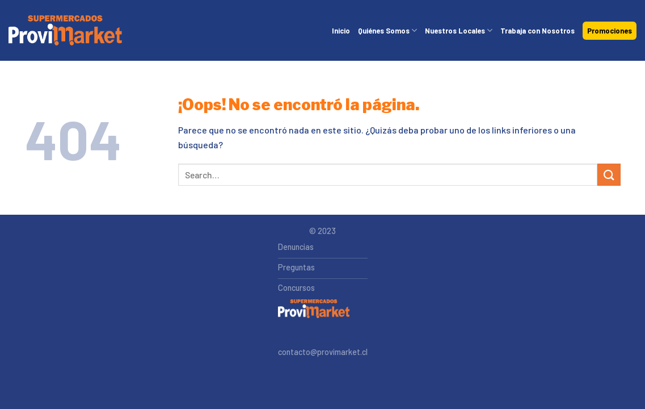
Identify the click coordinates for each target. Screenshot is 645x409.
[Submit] (608, 175)
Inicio (341, 30)
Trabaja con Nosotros (537, 30)
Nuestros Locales (458, 30)
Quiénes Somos (387, 30)
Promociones (609, 30)
